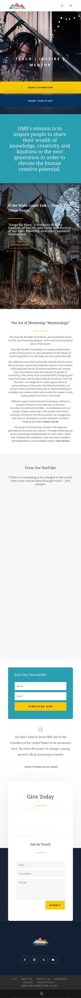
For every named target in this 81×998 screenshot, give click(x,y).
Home (14, 979)
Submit (55, 905)
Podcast (28, 982)
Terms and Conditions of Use (39, 985)
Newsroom (60, 979)
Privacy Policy (46, 982)
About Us (26, 979)
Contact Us (43, 979)
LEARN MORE (20, 245)
